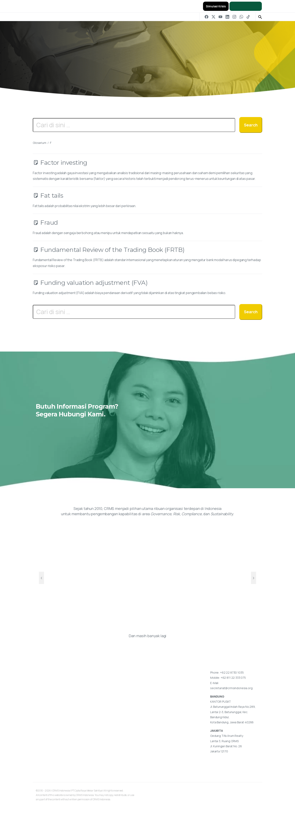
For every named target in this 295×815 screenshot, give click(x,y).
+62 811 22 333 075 (233, 678)
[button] (260, 17)
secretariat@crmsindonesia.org (231, 688)
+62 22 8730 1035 (232, 672)
